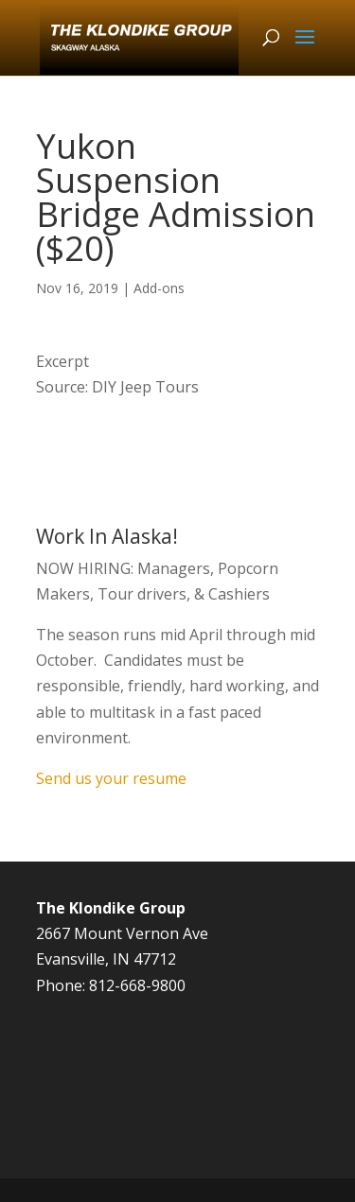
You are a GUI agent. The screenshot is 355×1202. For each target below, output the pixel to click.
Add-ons (159, 288)
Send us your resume (111, 778)
